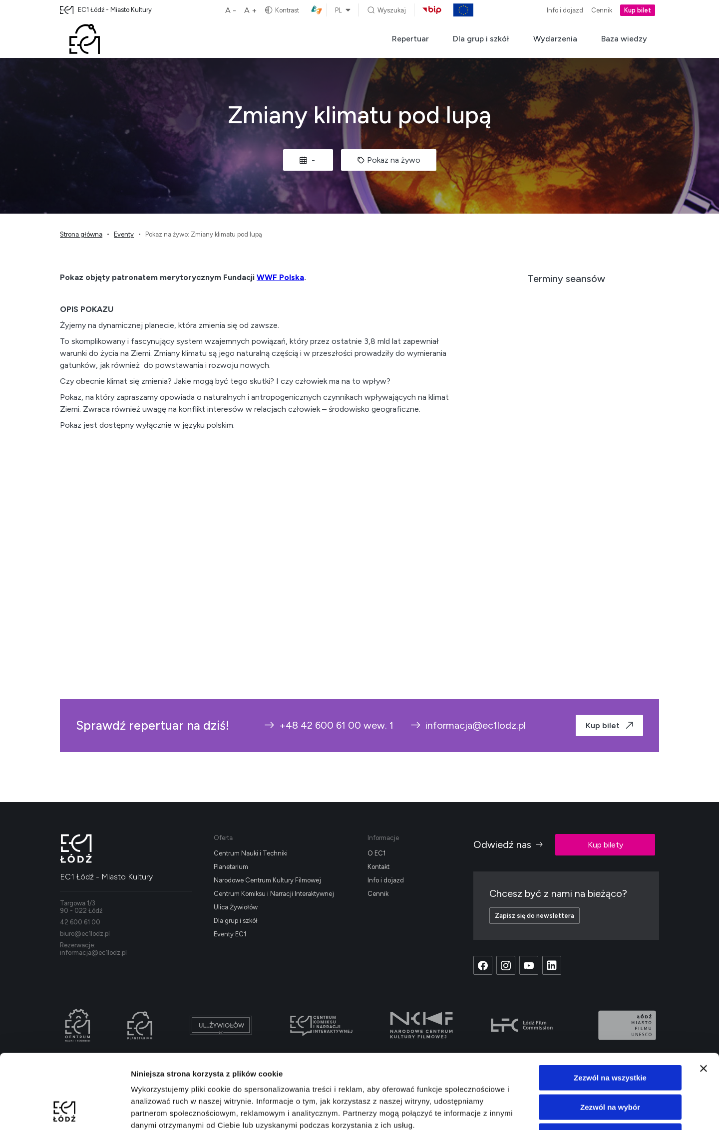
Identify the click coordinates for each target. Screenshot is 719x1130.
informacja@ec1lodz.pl (467, 725)
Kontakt (378, 866)
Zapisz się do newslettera (534, 915)
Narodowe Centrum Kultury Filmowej (267, 880)
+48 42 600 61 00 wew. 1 (328, 725)
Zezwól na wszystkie (610, 1008)
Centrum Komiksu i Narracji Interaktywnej (274, 893)
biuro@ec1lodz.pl (85, 933)
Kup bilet (637, 10)
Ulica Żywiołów (236, 907)
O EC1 (376, 853)
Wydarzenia (555, 38)
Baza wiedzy (624, 38)
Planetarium (231, 866)
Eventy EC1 (230, 934)
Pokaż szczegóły (533, 1110)
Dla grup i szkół (481, 38)
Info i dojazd (565, 10)
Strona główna (81, 234)
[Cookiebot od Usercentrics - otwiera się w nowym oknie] (64, 1110)
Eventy (124, 234)
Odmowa (610, 1066)
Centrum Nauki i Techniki (251, 853)
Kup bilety (605, 844)
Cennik (601, 10)
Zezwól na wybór (610, 1037)
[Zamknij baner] (703, 998)
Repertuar (410, 38)
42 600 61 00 (80, 922)
